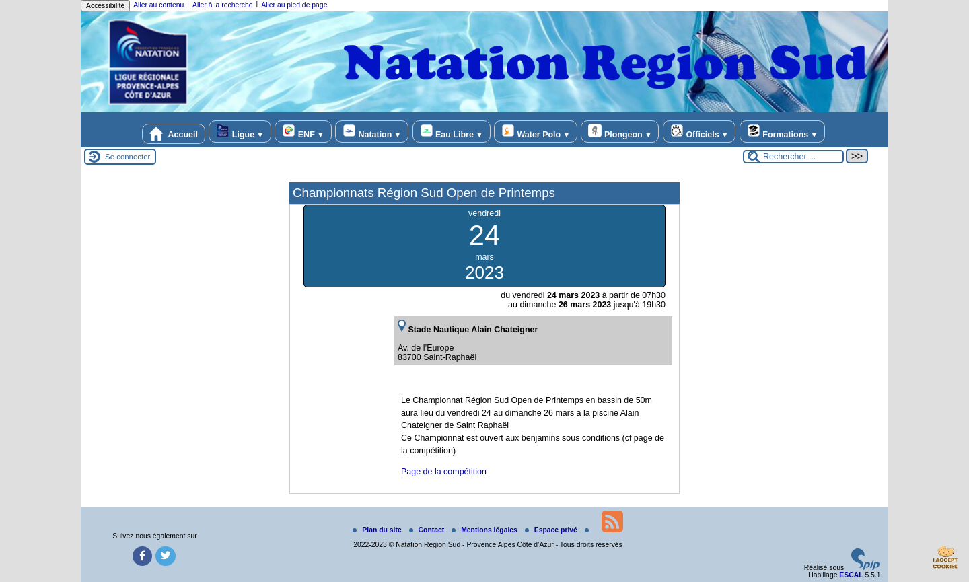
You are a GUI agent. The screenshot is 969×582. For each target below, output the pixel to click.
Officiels (699, 131)
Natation (372, 131)
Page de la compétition (444, 471)
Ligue (239, 131)
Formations (782, 131)
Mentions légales (485, 530)
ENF (303, 131)
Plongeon (619, 131)
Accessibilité (105, 5)
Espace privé (552, 530)
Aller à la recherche (222, 5)
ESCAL (851, 575)
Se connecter (127, 157)
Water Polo (535, 131)
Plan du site (378, 530)
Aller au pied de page (294, 5)
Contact (428, 530)
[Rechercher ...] (793, 156)
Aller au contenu (158, 5)
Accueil (173, 134)
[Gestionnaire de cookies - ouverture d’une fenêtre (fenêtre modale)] (945, 559)
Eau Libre (451, 131)
